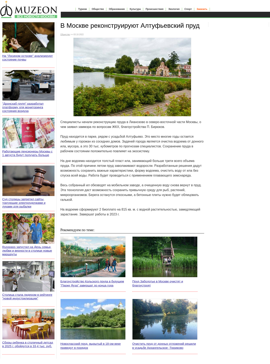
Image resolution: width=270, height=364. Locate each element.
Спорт (188, 9)
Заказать (202, 9)
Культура (135, 9)
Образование (117, 9)
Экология (174, 9)
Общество (98, 9)
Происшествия (154, 9)
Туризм (82, 9)
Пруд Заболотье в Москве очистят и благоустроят (157, 283)
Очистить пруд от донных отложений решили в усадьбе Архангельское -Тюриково (164, 345)
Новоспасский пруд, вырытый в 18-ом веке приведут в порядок (90, 345)
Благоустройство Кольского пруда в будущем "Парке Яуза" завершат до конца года (92, 283)
